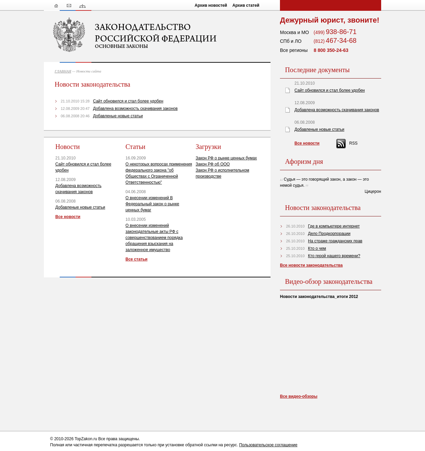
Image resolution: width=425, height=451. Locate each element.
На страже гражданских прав (335, 241)
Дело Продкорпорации (329, 233)
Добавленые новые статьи (118, 116)
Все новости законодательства (311, 265)
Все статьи (136, 259)
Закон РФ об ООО (213, 164)
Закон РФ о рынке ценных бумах (226, 158)
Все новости (67, 216)
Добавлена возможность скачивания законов (135, 108)
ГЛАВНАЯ (63, 71)
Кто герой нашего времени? (334, 255)
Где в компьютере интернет (334, 226)
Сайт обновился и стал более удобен (128, 101)
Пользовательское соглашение (268, 445)
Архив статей (245, 5)
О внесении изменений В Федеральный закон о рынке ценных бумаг (152, 204)
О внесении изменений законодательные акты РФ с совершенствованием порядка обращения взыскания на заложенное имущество (154, 237)
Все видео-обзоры (298, 396)
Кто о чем (317, 248)
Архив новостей (211, 5)
